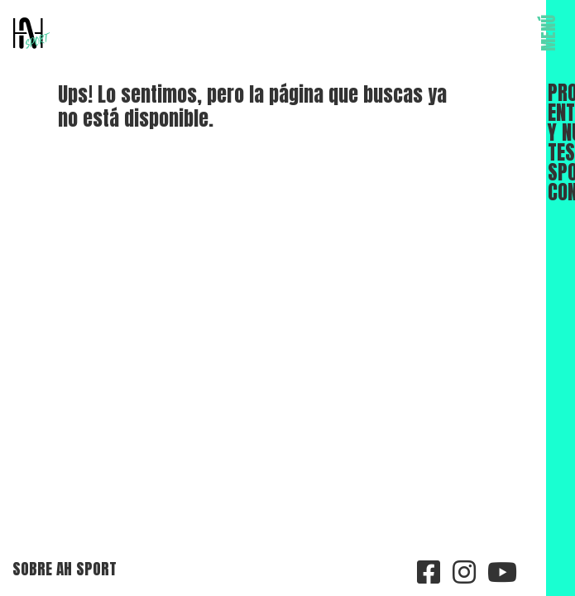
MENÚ (548, 33)
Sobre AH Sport (64, 568)
